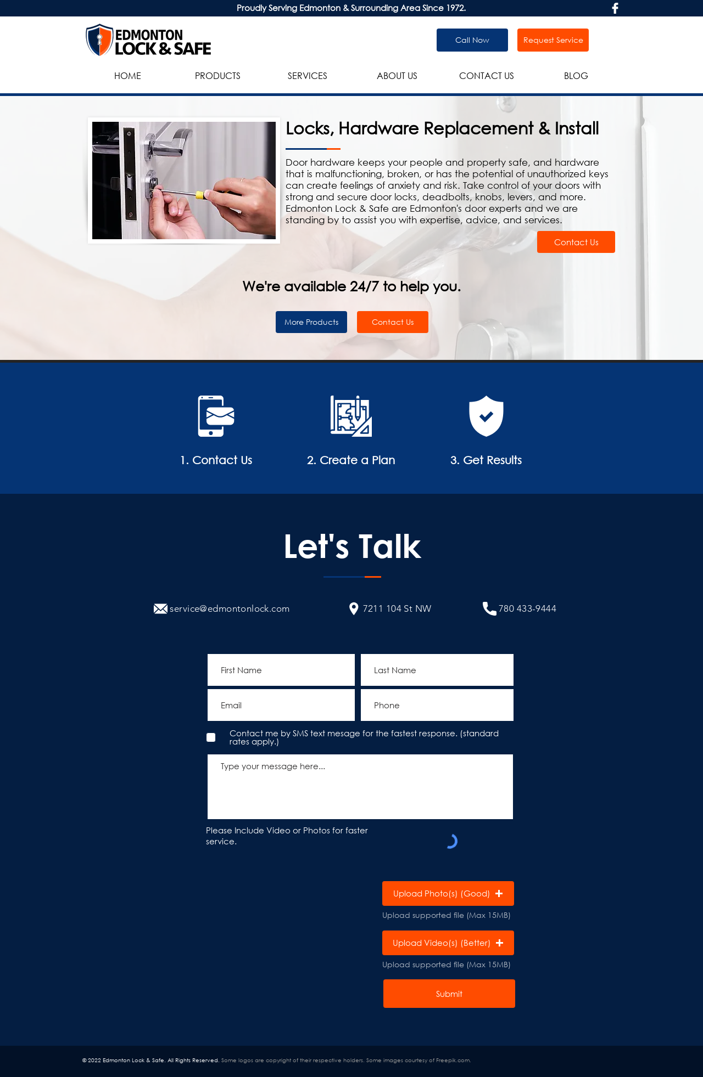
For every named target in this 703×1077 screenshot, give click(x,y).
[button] (448, 893)
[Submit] (449, 993)
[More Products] (311, 322)
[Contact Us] (576, 242)
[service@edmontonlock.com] (222, 608)
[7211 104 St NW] (389, 608)
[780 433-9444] (520, 608)
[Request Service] (553, 40)
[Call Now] (472, 40)
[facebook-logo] (615, 8)
